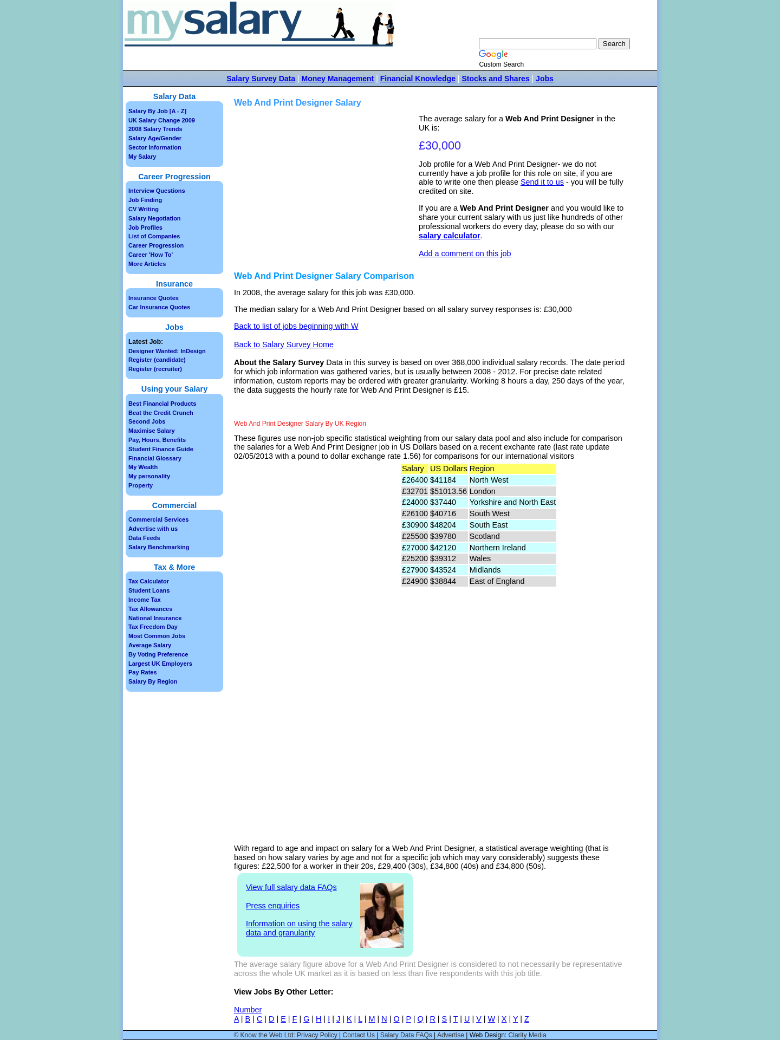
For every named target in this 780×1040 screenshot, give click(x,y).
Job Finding (145, 200)
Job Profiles (145, 227)
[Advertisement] (328, 190)
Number (248, 1009)
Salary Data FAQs (406, 1035)
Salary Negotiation (154, 218)
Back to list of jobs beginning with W (296, 326)
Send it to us (542, 182)
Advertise (450, 1035)
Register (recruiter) (155, 369)
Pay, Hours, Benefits (157, 440)
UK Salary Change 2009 (161, 120)
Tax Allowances (150, 609)
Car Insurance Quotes (159, 307)
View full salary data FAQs (291, 887)
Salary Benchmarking (159, 547)
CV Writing (143, 209)
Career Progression (156, 245)
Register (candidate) (157, 359)
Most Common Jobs (156, 636)
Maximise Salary (151, 430)
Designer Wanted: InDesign (167, 351)
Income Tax (144, 599)
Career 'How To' (150, 254)
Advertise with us (153, 528)
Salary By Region (152, 681)
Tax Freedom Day (153, 626)
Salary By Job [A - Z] (157, 111)
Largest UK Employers (160, 663)
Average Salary (149, 645)
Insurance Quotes (153, 298)
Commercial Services (158, 519)
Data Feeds (144, 538)
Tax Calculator (148, 581)
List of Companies (154, 236)
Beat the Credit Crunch (160, 413)
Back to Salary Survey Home (284, 344)
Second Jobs (146, 421)
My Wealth (143, 467)
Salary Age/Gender (154, 138)
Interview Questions (156, 190)
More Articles (147, 264)
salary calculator (449, 235)
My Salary (142, 156)
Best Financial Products (162, 403)
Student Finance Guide (160, 449)
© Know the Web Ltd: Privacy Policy (285, 1035)
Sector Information (154, 147)
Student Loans (149, 590)
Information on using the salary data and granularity (299, 928)
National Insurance (154, 618)
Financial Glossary (154, 458)
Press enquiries (273, 905)
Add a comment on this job (465, 253)
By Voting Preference (158, 654)
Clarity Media (528, 1035)
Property (140, 485)
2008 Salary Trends (155, 129)
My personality (149, 476)
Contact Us (359, 1035)
